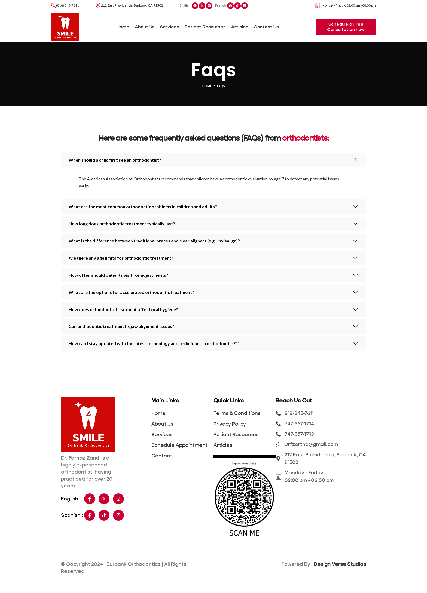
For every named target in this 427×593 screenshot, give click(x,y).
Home (207, 96)
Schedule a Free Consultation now (346, 31)
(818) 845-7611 (65, 5)
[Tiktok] (104, 528)
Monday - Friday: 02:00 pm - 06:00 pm (345, 5)
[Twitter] (104, 511)
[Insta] (118, 511)
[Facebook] (89, 511)
